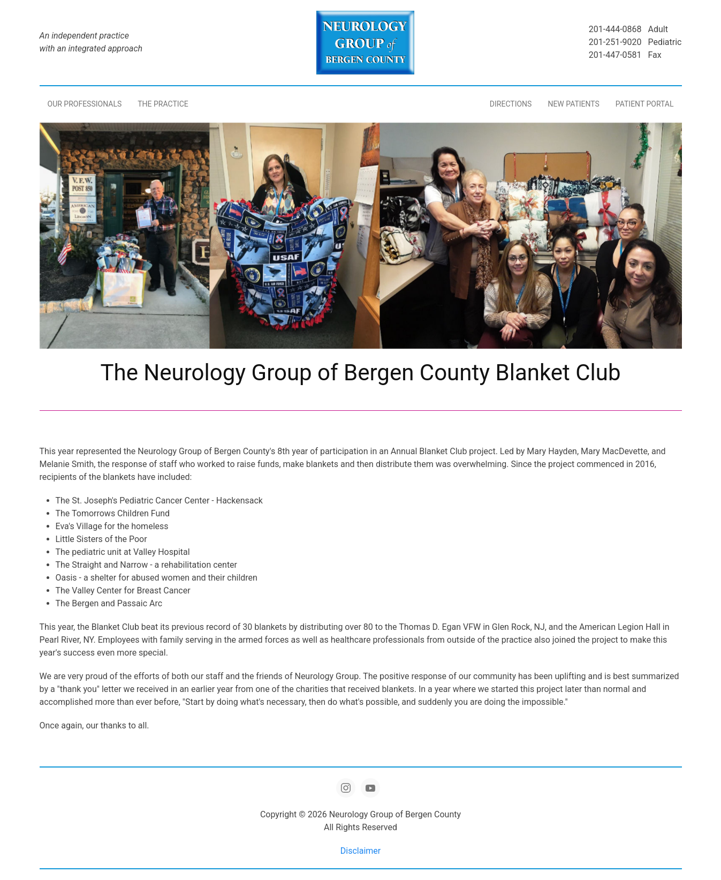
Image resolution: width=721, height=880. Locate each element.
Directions (511, 104)
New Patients (573, 104)
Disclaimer (360, 851)
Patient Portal (645, 104)
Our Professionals (85, 104)
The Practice (163, 104)
